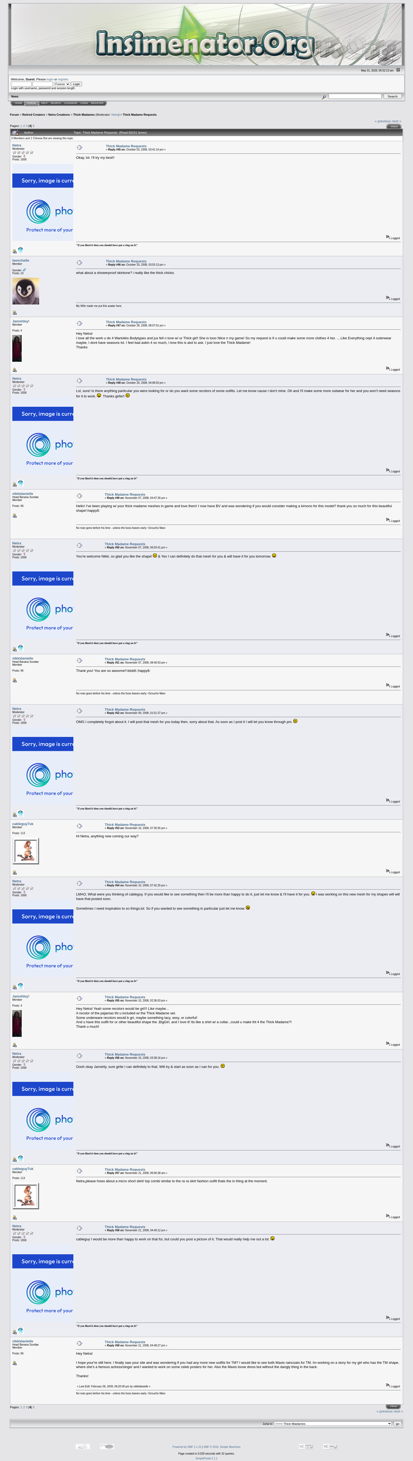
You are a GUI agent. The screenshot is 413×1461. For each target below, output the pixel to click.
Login (84, 103)
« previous (383, 121)
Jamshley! (20, 321)
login (50, 79)
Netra (114, 114)
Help (44, 103)
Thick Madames (84, 114)
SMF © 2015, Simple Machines (222, 1446)
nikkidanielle (22, 494)
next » (396, 121)
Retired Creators (33, 114)
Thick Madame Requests (139, 114)
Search (56, 103)
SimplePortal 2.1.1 (206, 1458)
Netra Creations (59, 114)
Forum (31, 103)
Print (394, 126)
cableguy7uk (22, 824)
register (63, 79)
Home (18, 103)
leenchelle (20, 260)
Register (97, 103)
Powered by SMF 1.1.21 (186, 1446)
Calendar (70, 103)
